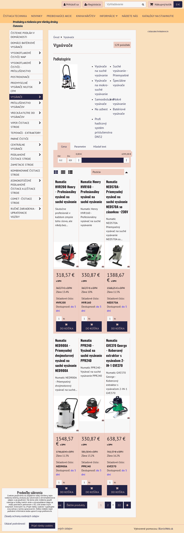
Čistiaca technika (15, 16)
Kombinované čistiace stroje (25, 172)
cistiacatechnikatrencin (158, 31)
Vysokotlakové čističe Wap (27, 55)
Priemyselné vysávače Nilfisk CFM (27, 87)
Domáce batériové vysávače (23, 45)
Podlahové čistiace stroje (27, 157)
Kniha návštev (85, 16)
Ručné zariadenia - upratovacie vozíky (27, 213)
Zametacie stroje (22, 164)
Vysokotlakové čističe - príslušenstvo (27, 67)
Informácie (108, 16)
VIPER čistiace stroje (27, 125)
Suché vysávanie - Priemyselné (121, 70)
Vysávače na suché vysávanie (101, 70)
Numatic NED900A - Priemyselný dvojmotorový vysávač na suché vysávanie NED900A (66, 355)
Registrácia (92, 4)
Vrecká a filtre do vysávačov (27, 115)
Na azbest (101, 109)
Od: (62, 159)
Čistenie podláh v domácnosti (23, 35)
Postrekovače (20, 77)
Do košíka (66, 326)
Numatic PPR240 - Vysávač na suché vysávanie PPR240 (91, 350)
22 (119, 505)
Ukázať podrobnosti (14, 523)
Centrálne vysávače (27, 147)
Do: (71, 159)
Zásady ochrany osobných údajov (21, 516)
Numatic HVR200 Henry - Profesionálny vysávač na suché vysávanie (66, 191)
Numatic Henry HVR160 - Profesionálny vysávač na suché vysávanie (91, 191)
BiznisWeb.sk (165, 528)
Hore (58, 505)
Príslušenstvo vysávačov (27, 105)
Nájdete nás (130, 16)
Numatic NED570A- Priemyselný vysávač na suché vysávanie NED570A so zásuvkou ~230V (117, 196)
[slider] (79, 160)
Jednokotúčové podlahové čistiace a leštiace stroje (27, 187)
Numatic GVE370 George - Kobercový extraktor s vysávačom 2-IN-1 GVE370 (116, 353)
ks (60, 318)
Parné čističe (20, 138)
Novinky (36, 16)
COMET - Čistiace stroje (27, 201)
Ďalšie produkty (76, 505)
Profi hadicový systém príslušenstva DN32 (103, 128)
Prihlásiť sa (71, 4)
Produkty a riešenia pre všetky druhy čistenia (35, 24)
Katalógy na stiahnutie (158, 16)
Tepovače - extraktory (26, 132)
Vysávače (27, 97)
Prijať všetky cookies (42, 525)
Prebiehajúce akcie (59, 16)
